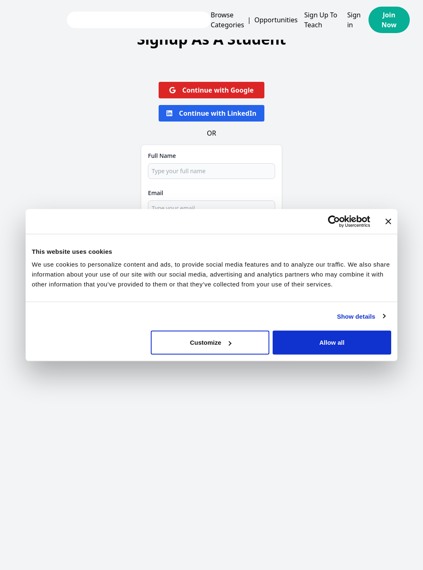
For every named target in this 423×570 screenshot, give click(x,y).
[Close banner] (388, 221)
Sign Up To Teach (320, 19)
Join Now (389, 19)
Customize (210, 342)
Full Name (162, 156)
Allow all (332, 342)
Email (155, 193)
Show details (356, 316)
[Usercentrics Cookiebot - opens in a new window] (334, 221)
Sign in (354, 19)
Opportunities (276, 19)
